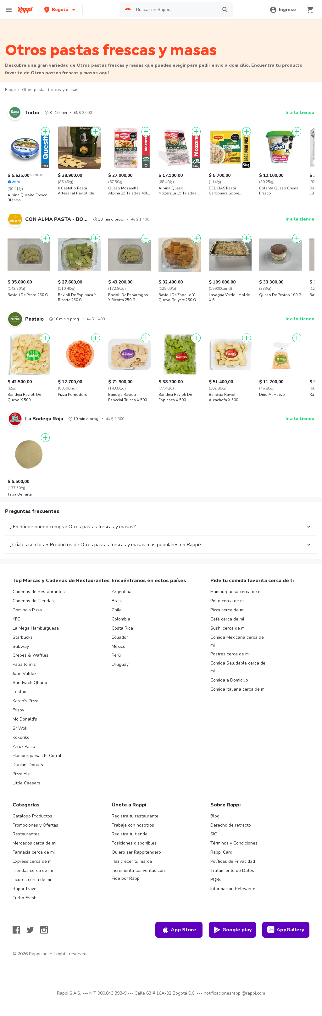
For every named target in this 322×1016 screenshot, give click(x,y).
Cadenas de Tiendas (33, 601)
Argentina (121, 592)
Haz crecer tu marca (132, 861)
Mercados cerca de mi (34, 843)
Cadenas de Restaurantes (39, 592)
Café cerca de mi (227, 619)
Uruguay (120, 664)
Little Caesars (26, 783)
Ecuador (120, 637)
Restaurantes (26, 834)
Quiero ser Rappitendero (136, 852)
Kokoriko (21, 737)
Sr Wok (20, 728)
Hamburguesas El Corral (37, 756)
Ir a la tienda (300, 112)
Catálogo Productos (32, 816)
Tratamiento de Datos (232, 870)
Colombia (121, 619)
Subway (21, 646)
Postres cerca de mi (230, 654)
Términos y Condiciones (234, 843)
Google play (232, 930)
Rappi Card (221, 852)
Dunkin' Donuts (28, 765)
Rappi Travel (25, 889)
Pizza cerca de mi (227, 610)
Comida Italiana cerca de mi (237, 689)
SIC (213, 834)
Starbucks (23, 637)
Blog (214, 816)
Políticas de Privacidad (232, 861)
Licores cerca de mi (32, 880)
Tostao (19, 692)
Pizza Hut (22, 774)
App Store (179, 930)
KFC (16, 619)
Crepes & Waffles (30, 655)
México (118, 646)
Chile (117, 610)
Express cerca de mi (33, 861)
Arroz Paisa (24, 746)
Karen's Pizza (25, 701)
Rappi (10, 89)
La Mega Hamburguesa (36, 628)
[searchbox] (175, 9)
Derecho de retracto (230, 825)
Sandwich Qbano (30, 683)
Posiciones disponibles (134, 843)
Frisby (18, 710)
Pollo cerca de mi (227, 601)
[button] (60, 9)
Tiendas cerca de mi (33, 870)
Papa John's (24, 664)
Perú (116, 655)
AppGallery (285, 930)
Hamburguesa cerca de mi (236, 592)
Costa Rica (122, 628)
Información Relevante (232, 889)
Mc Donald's (25, 719)
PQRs (215, 880)
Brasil (117, 601)
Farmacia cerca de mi (34, 852)
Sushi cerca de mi (228, 628)
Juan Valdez (24, 673)
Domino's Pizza (27, 610)
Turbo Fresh (24, 898)
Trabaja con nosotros (133, 825)
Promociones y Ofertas (35, 825)
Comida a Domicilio (229, 680)
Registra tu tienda (129, 834)
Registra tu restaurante (135, 816)
